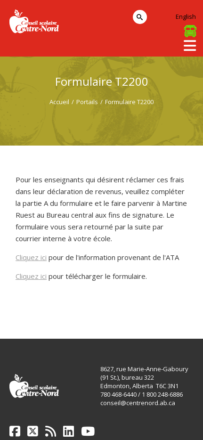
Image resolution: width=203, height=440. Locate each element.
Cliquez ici (31, 257)
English (186, 16)
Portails (87, 102)
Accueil (59, 102)
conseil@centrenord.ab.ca (137, 403)
